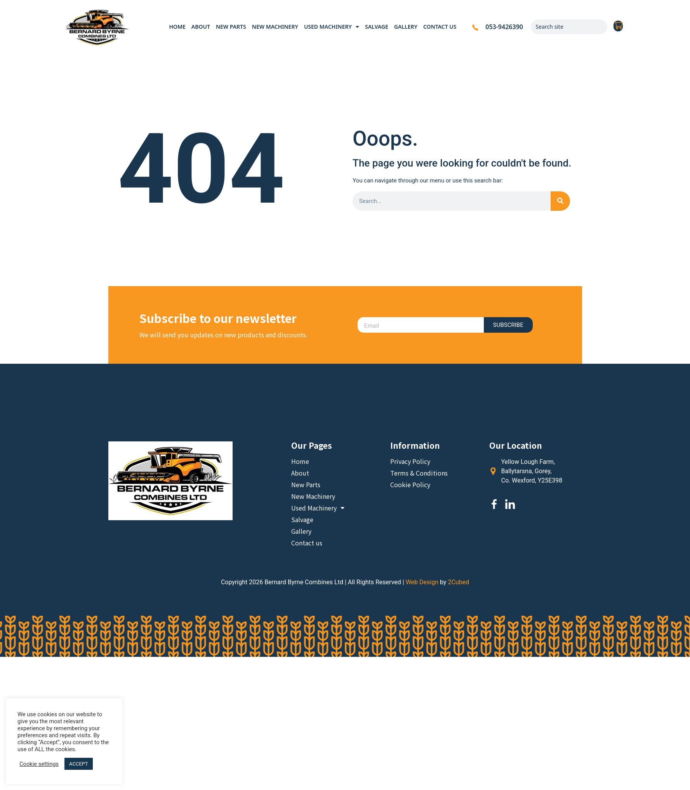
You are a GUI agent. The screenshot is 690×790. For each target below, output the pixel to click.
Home (177, 26)
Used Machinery (331, 27)
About (200, 26)
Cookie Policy (410, 484)
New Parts (231, 26)
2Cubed (458, 582)
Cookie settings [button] (39, 763)
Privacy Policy (410, 461)
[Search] (600, 26)
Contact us (440, 26)
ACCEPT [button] (78, 764)
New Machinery (275, 26)
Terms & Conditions (419, 473)
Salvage (376, 26)
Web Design (422, 582)
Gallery (405, 26)
